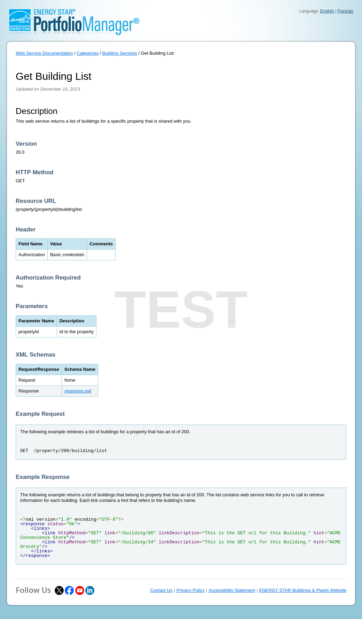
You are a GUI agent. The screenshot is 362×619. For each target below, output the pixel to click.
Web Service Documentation (44, 53)
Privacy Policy (190, 590)
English (327, 11)
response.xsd (77, 390)
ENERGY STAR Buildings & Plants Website (302, 590)
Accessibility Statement (231, 590)
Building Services (119, 53)
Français (345, 11)
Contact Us (161, 590)
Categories (88, 53)
